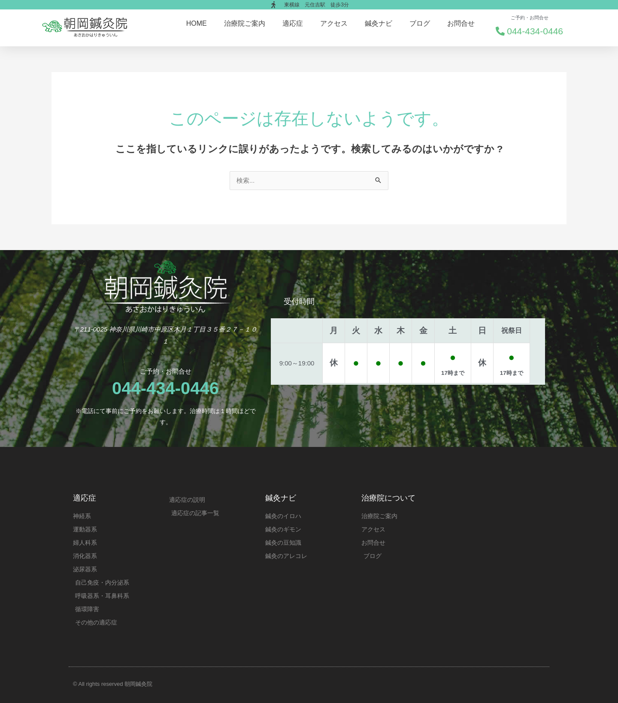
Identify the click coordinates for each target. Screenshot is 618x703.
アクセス (334, 23)
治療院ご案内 (244, 23)
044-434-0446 (165, 388)
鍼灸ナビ (378, 23)
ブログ (419, 23)
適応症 (292, 23)
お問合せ (461, 23)
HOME (196, 23)
